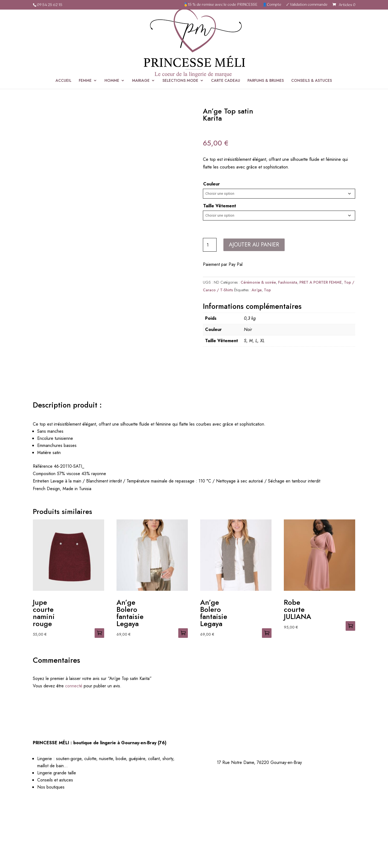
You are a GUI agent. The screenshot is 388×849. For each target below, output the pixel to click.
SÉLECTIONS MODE (237, 82)
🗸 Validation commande (307, 5)
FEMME (85, 49)
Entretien (41, 481)
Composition (44, 473)
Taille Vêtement (219, 206)
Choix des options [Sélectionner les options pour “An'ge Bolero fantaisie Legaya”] (183, 633)
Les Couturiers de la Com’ (218, 822)
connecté (73, 686)
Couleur (211, 184)
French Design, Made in (55, 488)
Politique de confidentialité (244, 814)
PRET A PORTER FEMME (320, 282)
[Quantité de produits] (210, 245)
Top (267, 290)
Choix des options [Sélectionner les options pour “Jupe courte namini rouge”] (99, 633)
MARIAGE (141, 49)
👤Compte (271, 5)
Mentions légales (200, 814)
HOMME (111, 49)
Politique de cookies (292, 814)
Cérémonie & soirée (276, 82)
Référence (42, 466)
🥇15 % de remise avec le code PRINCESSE (220, 5)
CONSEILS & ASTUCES (311, 49)
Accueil (209, 82)
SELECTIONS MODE (180, 49)
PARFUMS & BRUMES (265, 49)
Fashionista (287, 282)
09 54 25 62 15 (49, 5)
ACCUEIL (63, 49)
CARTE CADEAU (225, 49)
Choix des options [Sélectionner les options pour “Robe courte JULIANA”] (350, 626)
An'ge (257, 290)
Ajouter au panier (254, 245)
